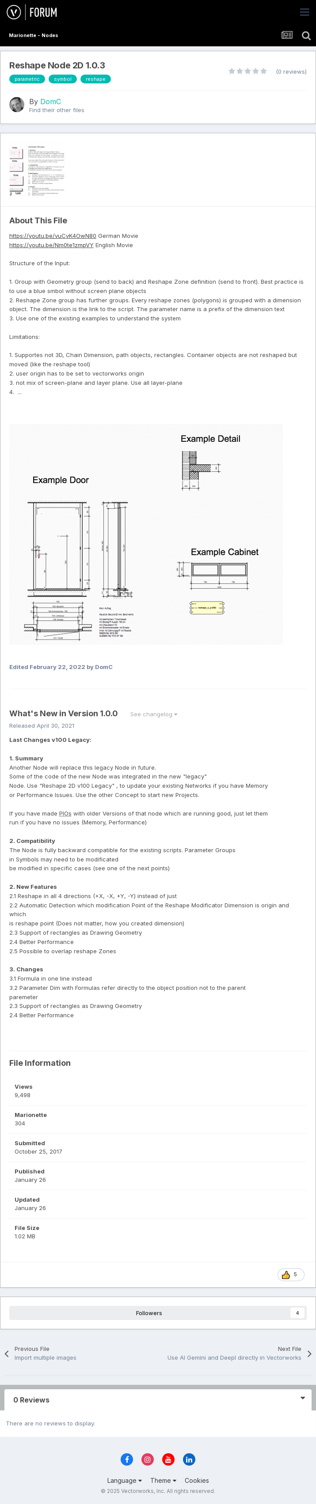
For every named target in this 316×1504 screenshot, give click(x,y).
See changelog (153, 714)
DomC (50, 101)
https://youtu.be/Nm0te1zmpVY (51, 244)
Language (124, 1480)
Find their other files (56, 109)
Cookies (197, 1480)
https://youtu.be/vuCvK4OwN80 (52, 235)
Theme (163, 1480)
